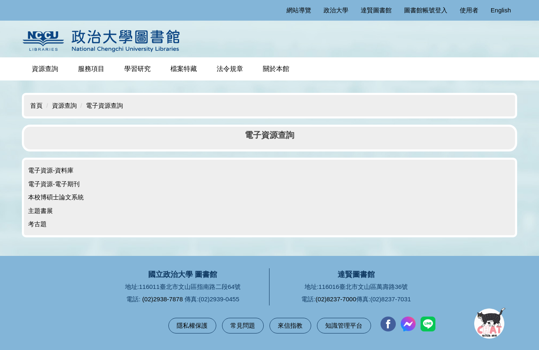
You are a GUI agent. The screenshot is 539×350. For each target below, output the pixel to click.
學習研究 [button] (137, 68)
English (501, 10)
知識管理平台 (343, 325)
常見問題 (242, 325)
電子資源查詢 (104, 105)
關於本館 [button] (276, 68)
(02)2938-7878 (162, 299)
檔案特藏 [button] (183, 68)
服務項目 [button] (91, 68)
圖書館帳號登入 (425, 10)
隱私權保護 (192, 325)
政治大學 (336, 10)
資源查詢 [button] (45, 68)
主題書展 (40, 210)
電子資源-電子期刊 (54, 183)
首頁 (36, 105)
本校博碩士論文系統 (56, 197)
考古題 (37, 223)
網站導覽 (298, 10)
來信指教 (290, 325)
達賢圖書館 (376, 10)
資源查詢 (64, 105)
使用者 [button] (469, 10)
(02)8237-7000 (336, 299)
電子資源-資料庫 (50, 170)
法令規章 (230, 68)
